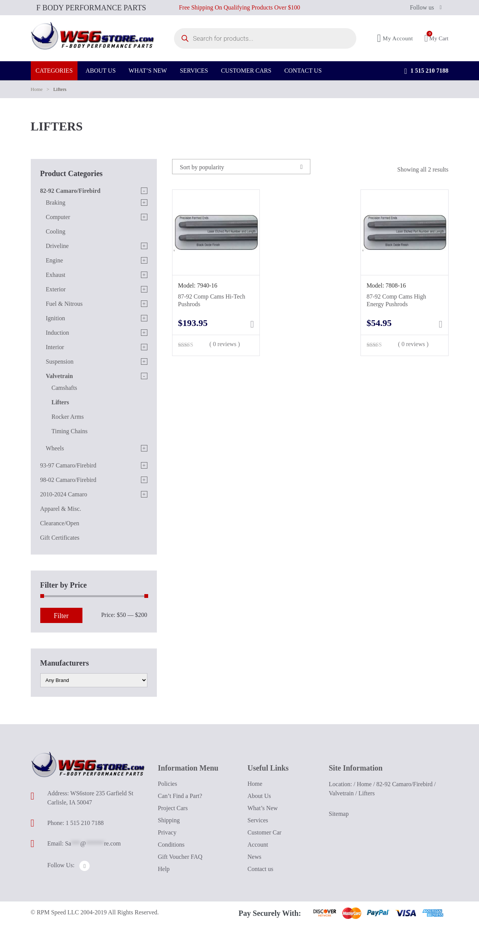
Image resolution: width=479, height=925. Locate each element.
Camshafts (64, 388)
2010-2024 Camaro (63, 494)
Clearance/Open (59, 523)
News (254, 856)
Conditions (171, 844)
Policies (167, 783)
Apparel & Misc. (60, 508)
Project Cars (173, 808)
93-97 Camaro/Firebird (68, 465)
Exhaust (56, 275)
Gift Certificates (60, 537)
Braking (56, 202)
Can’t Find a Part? (180, 796)
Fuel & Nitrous (64, 303)
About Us (259, 796)
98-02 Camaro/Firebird (68, 480)
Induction (57, 332)
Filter (61, 616)
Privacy (167, 832)
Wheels (55, 448)
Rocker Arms (68, 416)
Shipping (169, 820)
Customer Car (264, 832)
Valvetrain (59, 376)
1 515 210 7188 (426, 76)
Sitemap (339, 814)
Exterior (56, 289)
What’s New (263, 808)
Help (164, 869)
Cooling (56, 231)
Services (258, 820)
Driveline (57, 246)
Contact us (260, 869)
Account (258, 844)
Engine (54, 260)
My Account (395, 41)
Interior (55, 347)
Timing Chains (70, 431)
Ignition (55, 318)
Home (37, 89)
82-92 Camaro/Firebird (70, 191)
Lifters (60, 402)
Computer (58, 217)
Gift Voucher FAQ (180, 856)
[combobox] (241, 166)
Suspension (60, 361)
